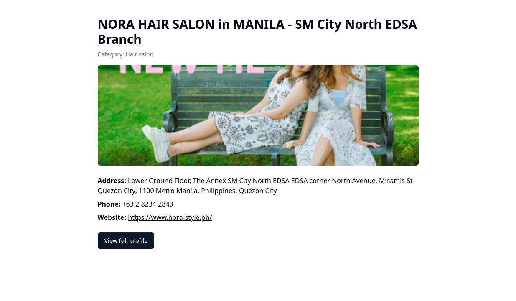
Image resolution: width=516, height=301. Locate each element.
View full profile (126, 241)
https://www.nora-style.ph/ (170, 217)
